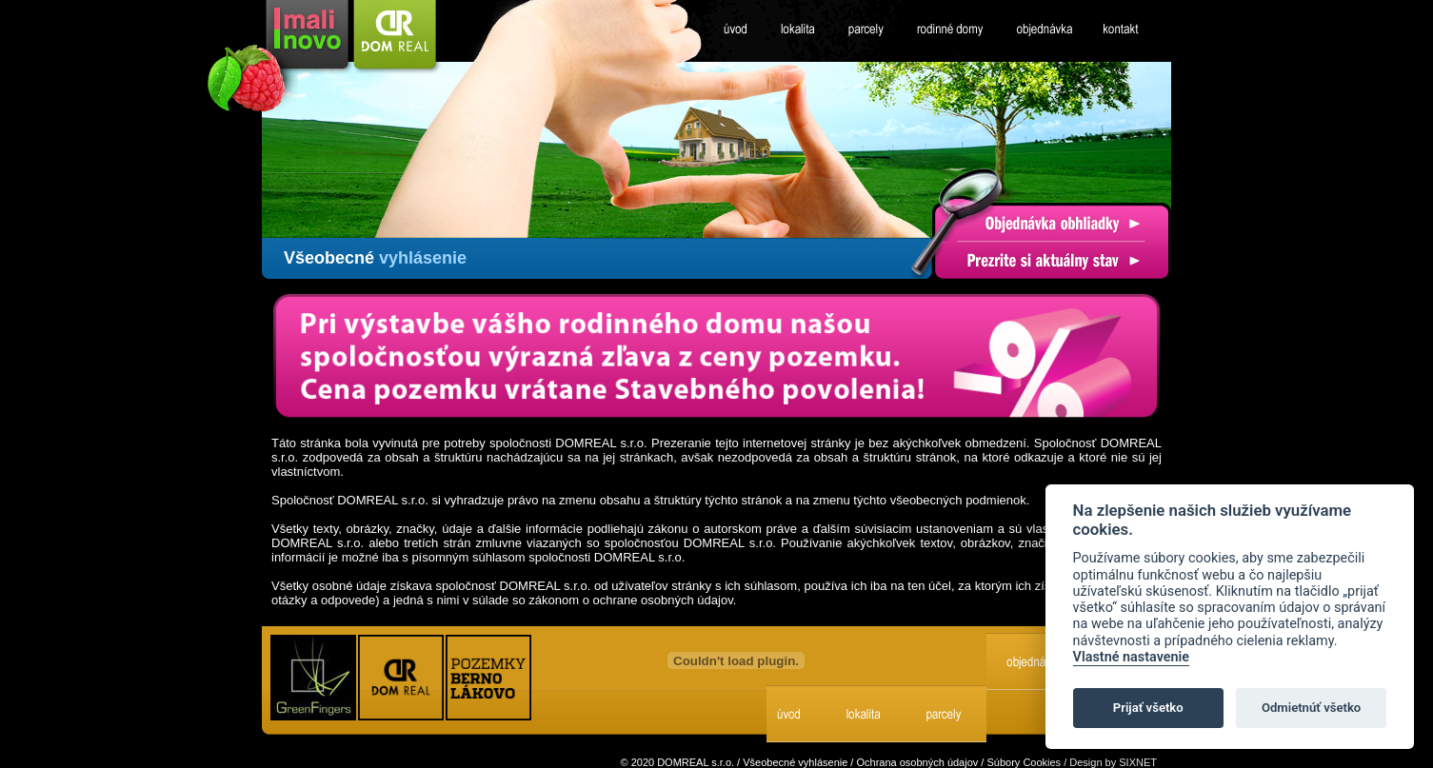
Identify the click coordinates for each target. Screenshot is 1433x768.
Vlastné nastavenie (1131, 657)
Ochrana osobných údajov (917, 762)
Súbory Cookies (1023, 762)
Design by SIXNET (1113, 762)
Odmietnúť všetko (1311, 707)
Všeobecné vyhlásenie (795, 762)
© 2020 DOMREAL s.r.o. (677, 762)
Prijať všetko (1148, 707)
